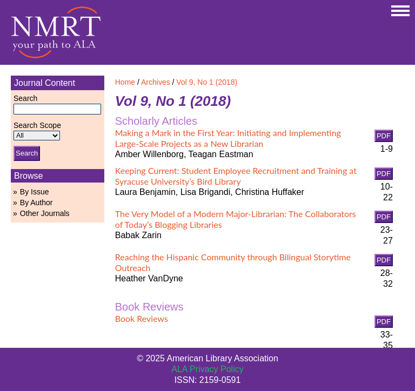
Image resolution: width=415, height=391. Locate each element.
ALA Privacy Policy (207, 369)
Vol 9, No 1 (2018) (206, 82)
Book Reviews (141, 318)
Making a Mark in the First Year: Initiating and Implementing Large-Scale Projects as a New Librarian (228, 138)
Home (125, 82)
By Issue (34, 191)
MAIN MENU (400, 10)
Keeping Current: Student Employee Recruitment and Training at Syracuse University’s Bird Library (236, 175)
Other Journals (45, 213)
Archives (155, 82)
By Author (36, 202)
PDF (384, 136)
